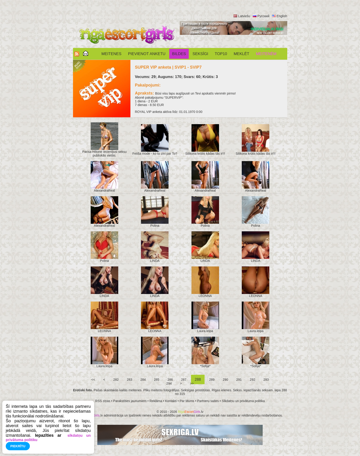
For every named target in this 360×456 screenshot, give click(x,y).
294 (168, 383)
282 (115, 379)
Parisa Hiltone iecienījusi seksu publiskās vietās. (104, 153)
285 (156, 379)
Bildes (179, 54)
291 (238, 379)
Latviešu (244, 16)
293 (266, 379)
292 (252, 379)
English (282, 16)
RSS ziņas (102, 401)
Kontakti (171, 401)
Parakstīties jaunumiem (130, 401)
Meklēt (241, 54)
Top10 (221, 54)
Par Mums (187, 401)
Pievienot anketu (147, 54)
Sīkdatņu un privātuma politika (243, 401)
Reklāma (155, 401)
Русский (263, 16)
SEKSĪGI (200, 54)
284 (143, 379)
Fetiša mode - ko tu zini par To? (154, 153)
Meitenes (111, 54)
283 (129, 379)
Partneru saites (208, 401)
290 (225, 379)
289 (211, 379)
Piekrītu (17, 446)
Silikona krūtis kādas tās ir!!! (205, 153)
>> (191, 383)
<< (93, 379)
